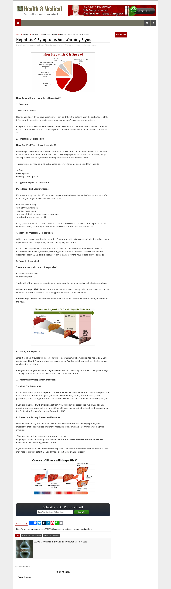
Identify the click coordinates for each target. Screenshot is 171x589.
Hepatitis (26, 34)
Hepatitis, (70, 45)
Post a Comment (24, 577)
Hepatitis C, (78, 45)
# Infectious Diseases (51, 535)
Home (18, 34)
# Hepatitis (26, 535)
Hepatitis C (36, 34)
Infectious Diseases (49, 34)
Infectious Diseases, (89, 45)
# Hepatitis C (36, 535)
